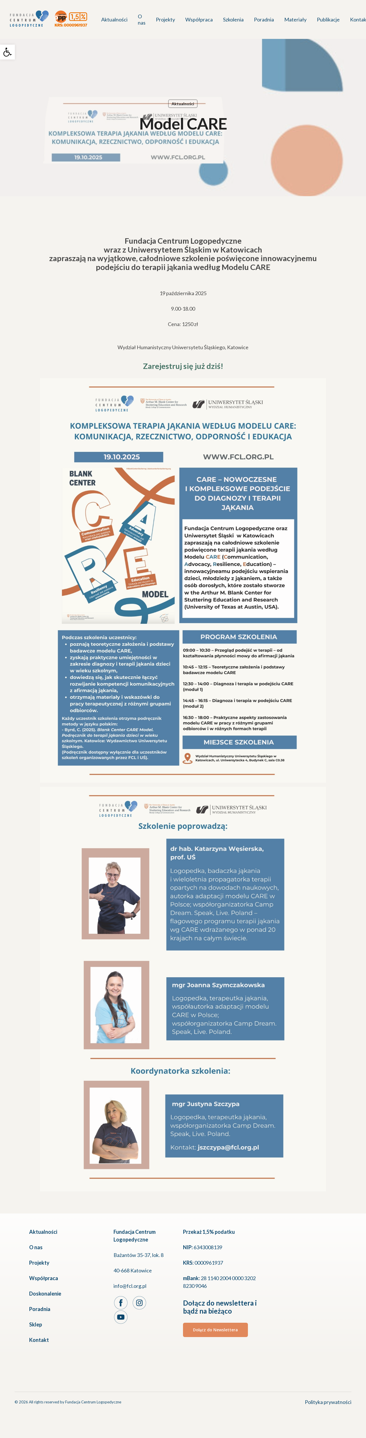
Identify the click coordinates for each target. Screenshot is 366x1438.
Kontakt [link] (39, 1340)
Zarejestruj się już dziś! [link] (183, 366)
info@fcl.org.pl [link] (130, 1286)
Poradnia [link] (39, 1309)
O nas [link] (36, 1247)
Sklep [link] (35, 1324)
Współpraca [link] (43, 1278)
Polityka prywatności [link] (328, 1402)
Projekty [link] (39, 1263)
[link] (7, 52)
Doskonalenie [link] (45, 1293)
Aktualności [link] (183, 103)
